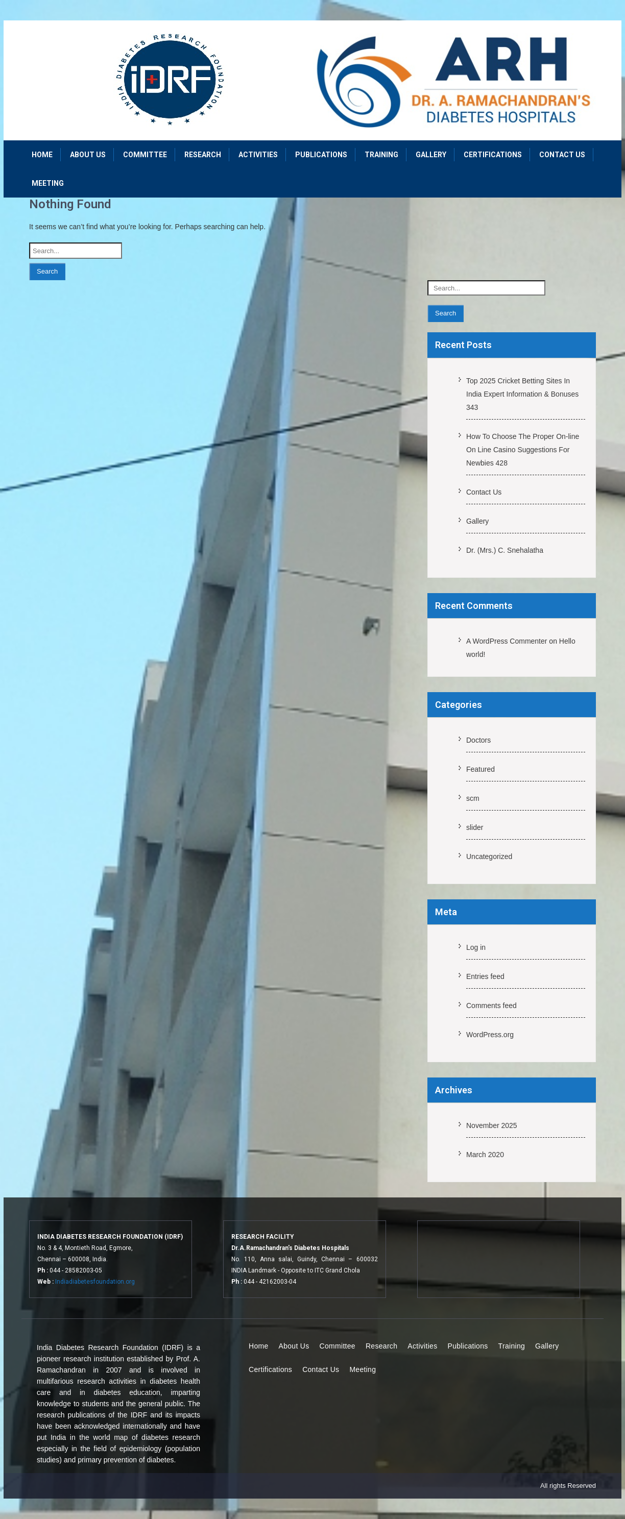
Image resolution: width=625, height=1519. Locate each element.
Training (381, 155)
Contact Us (562, 155)
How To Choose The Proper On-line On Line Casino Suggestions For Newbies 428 (522, 449)
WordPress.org (490, 1035)
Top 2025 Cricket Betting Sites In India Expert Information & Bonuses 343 (522, 394)
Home (42, 155)
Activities (258, 155)
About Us (88, 155)
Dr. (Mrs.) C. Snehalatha (504, 550)
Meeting (48, 183)
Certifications (493, 155)
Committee (145, 155)
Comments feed (491, 1005)
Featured (480, 769)
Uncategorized (489, 856)
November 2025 (491, 1125)
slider (474, 827)
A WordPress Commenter (506, 641)
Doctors (478, 740)
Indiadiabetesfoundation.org (95, 1281)
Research (202, 155)
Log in (476, 947)
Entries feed (485, 976)
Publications (321, 155)
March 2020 (485, 1154)
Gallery (431, 155)
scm (472, 798)
